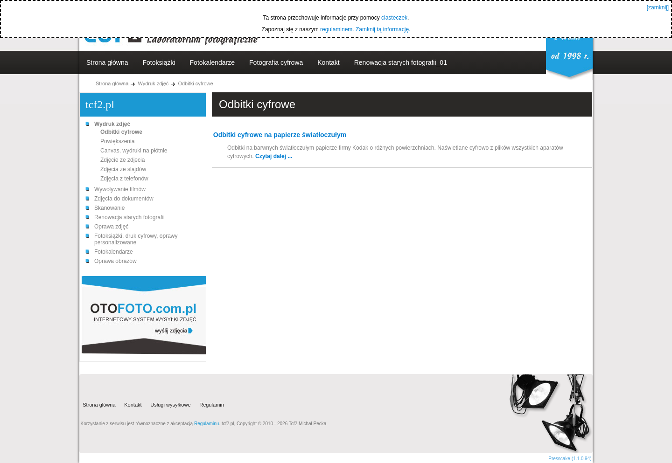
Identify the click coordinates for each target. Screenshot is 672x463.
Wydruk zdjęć (153, 83)
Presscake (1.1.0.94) (569, 458)
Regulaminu (206, 423)
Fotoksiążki (159, 62)
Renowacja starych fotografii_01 (400, 62)
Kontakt (328, 62)
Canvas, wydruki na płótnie (133, 150)
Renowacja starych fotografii (129, 217)
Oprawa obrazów (115, 261)
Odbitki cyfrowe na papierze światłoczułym (279, 134)
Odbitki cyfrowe (195, 83)
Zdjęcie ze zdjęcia (122, 160)
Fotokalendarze (212, 62)
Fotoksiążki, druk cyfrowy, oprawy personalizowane (136, 239)
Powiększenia (117, 141)
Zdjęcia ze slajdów (123, 169)
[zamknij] (658, 7)
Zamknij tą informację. (383, 29)
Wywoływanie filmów (120, 189)
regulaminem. (337, 29)
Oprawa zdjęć (111, 226)
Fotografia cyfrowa (276, 62)
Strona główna (107, 62)
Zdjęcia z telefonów (124, 178)
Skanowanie (109, 208)
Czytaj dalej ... (273, 156)
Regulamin (211, 405)
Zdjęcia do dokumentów (124, 198)
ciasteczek (394, 17)
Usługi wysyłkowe (170, 405)
